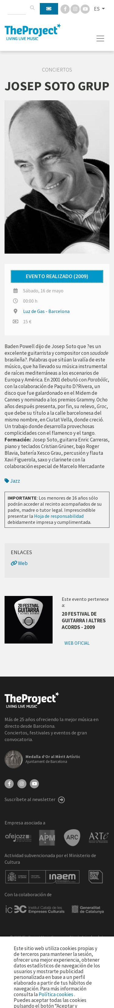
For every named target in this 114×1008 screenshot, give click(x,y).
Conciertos (57, 69)
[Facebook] (65, 8)
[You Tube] (85, 8)
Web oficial (77, 643)
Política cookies (56, 994)
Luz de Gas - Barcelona (46, 311)
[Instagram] (76, 8)
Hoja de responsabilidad (59, 516)
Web (19, 563)
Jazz (12, 480)
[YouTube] (34, 783)
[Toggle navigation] (100, 38)
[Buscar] (32, 8)
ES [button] (97, 8)
